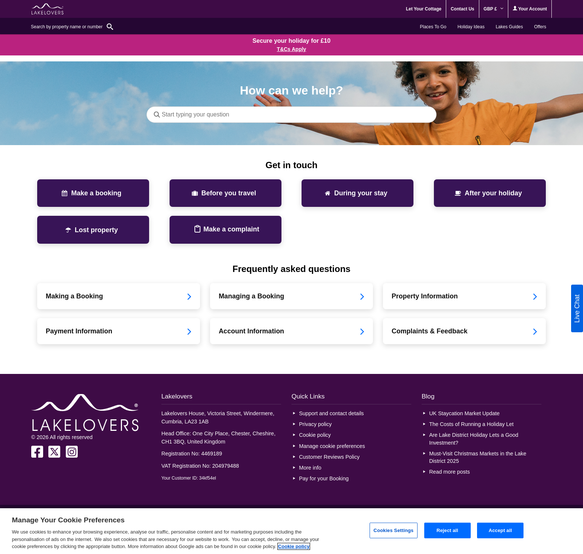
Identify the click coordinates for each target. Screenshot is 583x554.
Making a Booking (118, 296)
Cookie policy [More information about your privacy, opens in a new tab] (294, 546)
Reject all (447, 530)
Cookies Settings (394, 530)
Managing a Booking (291, 296)
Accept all (500, 530)
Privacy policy (315, 424)
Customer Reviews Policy (329, 457)
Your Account (530, 9)
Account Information (291, 331)
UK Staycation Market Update (464, 413)
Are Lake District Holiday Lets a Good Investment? (473, 438)
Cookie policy (315, 435)
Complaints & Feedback (464, 331)
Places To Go (433, 26)
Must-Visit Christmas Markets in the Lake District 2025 (477, 457)
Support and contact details (331, 413)
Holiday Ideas (470, 26)
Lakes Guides (509, 26)
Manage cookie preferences (332, 446)
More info (310, 468)
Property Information (464, 296)
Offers (540, 26)
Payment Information (118, 331)
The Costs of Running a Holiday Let (471, 424)
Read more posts (449, 472)
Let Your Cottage (424, 9)
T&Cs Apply (291, 49)
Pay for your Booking (324, 478)
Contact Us (462, 9)
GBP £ (493, 9)
